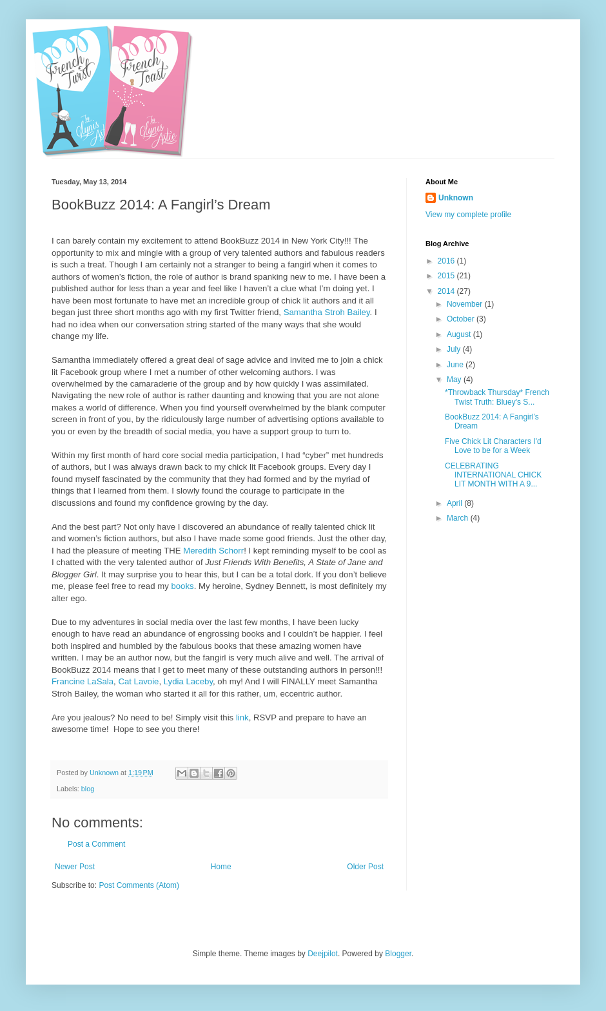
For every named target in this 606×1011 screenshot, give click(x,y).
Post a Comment (96, 844)
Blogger (398, 953)
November (466, 304)
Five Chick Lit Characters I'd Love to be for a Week (493, 446)
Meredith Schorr (213, 550)
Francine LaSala (82, 681)
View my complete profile (468, 214)
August (460, 334)
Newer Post (75, 866)
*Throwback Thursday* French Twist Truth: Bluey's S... (497, 397)
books (182, 586)
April (455, 503)
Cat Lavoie (138, 681)
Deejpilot (323, 953)
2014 (447, 291)
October (461, 318)
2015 (447, 275)
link (242, 717)
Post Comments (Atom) (139, 885)
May (455, 379)
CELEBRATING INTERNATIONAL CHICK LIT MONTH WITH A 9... (493, 475)
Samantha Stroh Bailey (327, 312)
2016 (447, 260)
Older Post (365, 866)
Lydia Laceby (188, 681)
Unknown (455, 197)
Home (221, 866)
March (459, 518)
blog (87, 789)
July (455, 349)
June (456, 364)
